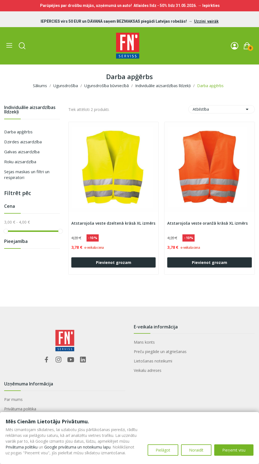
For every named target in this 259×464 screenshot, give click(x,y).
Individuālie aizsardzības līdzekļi (30, 110)
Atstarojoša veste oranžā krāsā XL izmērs (207, 223)
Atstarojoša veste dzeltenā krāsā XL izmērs (113, 223)
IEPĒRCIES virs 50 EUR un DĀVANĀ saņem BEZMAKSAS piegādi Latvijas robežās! (114, 21)
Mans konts (144, 342)
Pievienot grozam (113, 262)
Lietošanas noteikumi (153, 361)
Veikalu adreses (147, 370)
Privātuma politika (20, 408)
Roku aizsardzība (20, 161)
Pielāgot (163, 450)
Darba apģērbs (18, 131)
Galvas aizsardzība (22, 151)
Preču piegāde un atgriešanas (160, 351)
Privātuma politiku (22, 447)
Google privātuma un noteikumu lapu (77, 447)
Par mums (13, 399)
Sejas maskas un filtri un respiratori (26, 174)
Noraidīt (196, 450)
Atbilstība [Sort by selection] (221, 109)
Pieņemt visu (233, 450)
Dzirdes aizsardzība (23, 141)
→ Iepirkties (209, 5)
